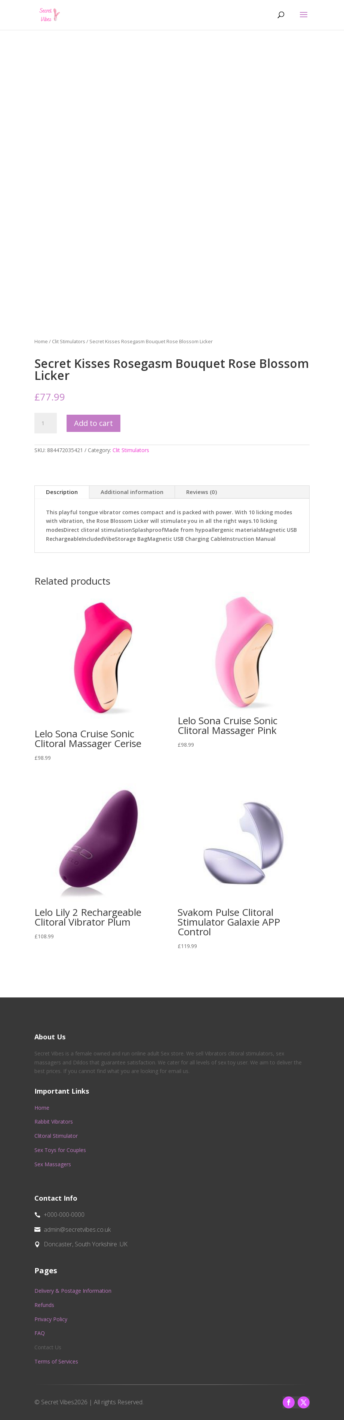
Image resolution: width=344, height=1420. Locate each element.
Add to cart (93, 423)
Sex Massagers (52, 1164)
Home (41, 341)
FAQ (39, 1333)
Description (62, 492)
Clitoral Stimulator (56, 1135)
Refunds (44, 1304)
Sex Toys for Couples (60, 1150)
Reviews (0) (201, 492)
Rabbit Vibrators (53, 1121)
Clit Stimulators (68, 341)
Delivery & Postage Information (72, 1290)
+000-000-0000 (64, 1214)
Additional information (132, 492)
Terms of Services (56, 1361)
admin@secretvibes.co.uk (77, 1229)
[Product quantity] (45, 423)
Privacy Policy (50, 1319)
